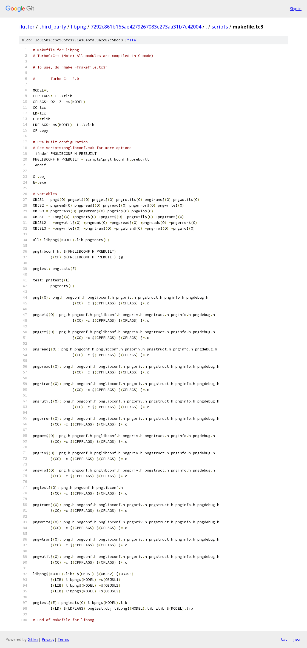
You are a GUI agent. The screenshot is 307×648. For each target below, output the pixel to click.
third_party (52, 26)
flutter (27, 26)
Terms (63, 639)
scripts (220, 26)
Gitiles (33, 639)
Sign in (296, 8)
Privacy (48, 639)
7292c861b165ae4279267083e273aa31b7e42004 (146, 26)
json (297, 639)
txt (284, 639)
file (131, 40)
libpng (78, 26)
